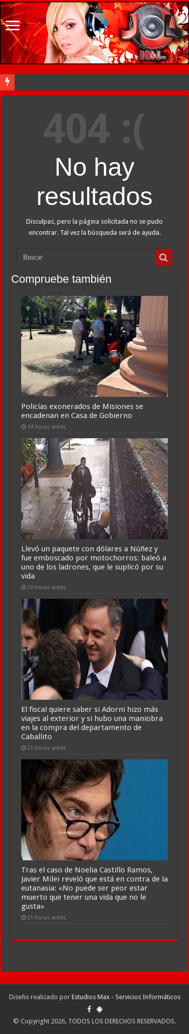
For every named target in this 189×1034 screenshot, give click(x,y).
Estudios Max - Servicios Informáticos (126, 997)
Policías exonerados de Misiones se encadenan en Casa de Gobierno (82, 411)
